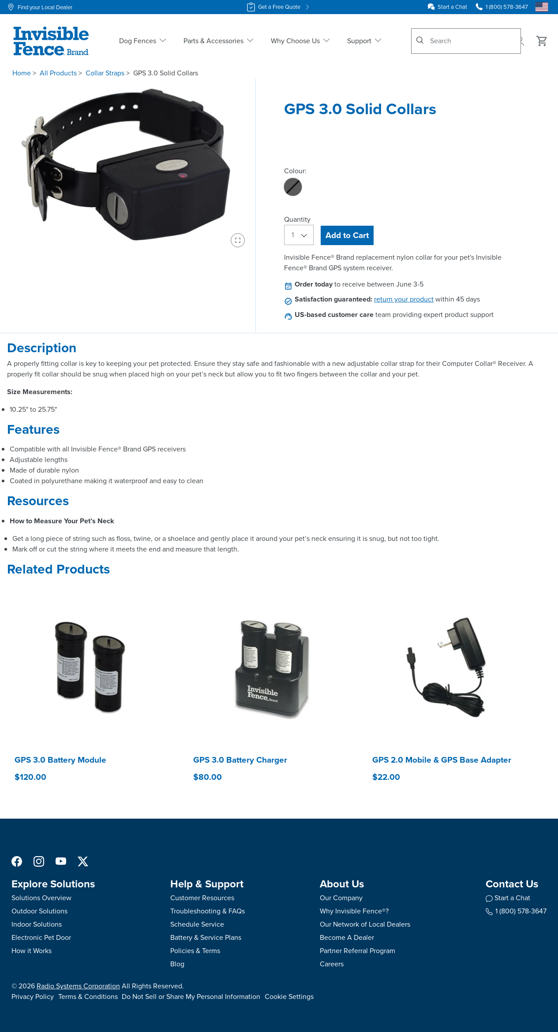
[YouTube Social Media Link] (61, 861)
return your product (404, 299)
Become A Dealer (347, 937)
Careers (332, 964)
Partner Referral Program (357, 951)
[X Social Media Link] (83, 861)
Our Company (341, 898)
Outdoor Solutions (39, 911)
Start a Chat (452, 7)
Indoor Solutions (36, 924)
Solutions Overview (41, 898)
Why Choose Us (301, 41)
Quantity (297, 219)
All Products (58, 73)
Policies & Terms (195, 951)
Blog (177, 964)
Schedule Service (197, 924)
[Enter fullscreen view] (238, 240)
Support (365, 41)
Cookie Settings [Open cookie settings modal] (289, 996)
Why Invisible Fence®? (354, 911)
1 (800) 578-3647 (516, 911)
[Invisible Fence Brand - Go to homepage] (51, 41)
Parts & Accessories (219, 41)
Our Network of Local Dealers (365, 924)
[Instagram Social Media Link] (39, 861)
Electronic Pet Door (41, 937)
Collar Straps (105, 73)
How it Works (31, 951)
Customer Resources (202, 898)
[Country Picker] (541, 7)
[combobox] (466, 41)
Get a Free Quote (279, 7)
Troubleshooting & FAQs (207, 911)
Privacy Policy (32, 996)
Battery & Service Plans (205, 937)
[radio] (293, 187)
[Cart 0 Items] (542, 41)
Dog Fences (143, 41)
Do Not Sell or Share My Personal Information (191, 996)
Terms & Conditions (88, 996)
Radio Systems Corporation (78, 986)
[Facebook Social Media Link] (16, 861)
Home (21, 73)
